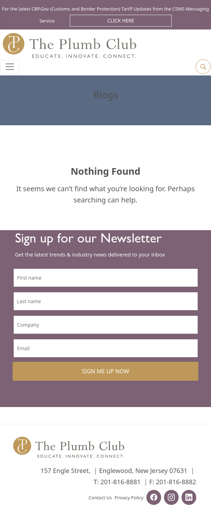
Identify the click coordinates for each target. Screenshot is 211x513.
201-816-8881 (120, 482)
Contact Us (100, 497)
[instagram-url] (171, 498)
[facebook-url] (153, 498)
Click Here (120, 20)
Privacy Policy (128, 497)
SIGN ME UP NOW (105, 371)
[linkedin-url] (189, 498)
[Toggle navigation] (10, 67)
